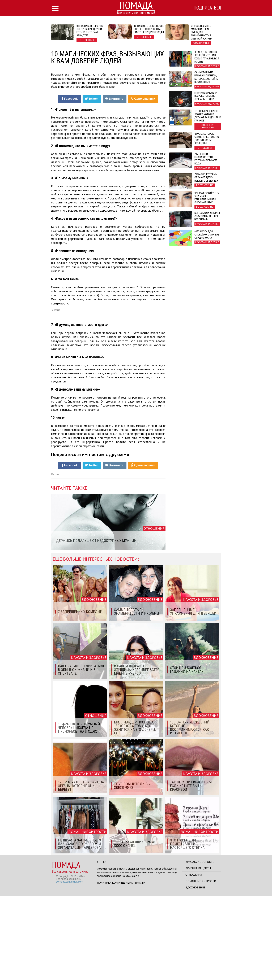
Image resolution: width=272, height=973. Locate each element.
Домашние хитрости (200, 958)
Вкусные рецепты (198, 945)
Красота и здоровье (199, 939)
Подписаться (206, 8)
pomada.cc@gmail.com (69, 959)
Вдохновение (195, 964)
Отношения (193, 951)
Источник (56, 551)
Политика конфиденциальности (121, 959)
